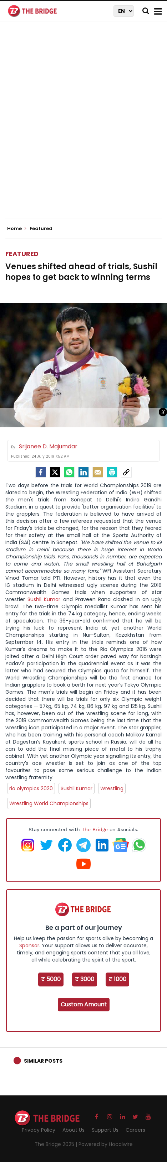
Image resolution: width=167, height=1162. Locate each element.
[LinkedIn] (83, 472)
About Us (73, 1130)
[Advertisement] (83, 126)
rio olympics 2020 (31, 788)
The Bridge (95, 829)
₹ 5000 (51, 979)
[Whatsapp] (69, 472)
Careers (135, 1130)
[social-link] (126, 472)
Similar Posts (43, 1060)
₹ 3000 (84, 979)
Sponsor (29, 945)
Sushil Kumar (43, 599)
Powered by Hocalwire (106, 1144)
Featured (22, 253)
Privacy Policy (38, 1130)
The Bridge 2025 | (57, 1144)
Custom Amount (84, 1004)
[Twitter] (55, 472)
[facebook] (40, 472)
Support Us (105, 1130)
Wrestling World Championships (48, 803)
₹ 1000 (117, 979)
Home (16, 228)
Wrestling (111, 788)
